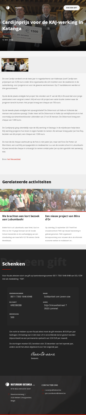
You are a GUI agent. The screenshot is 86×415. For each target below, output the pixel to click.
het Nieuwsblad (13, 159)
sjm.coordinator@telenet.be (55, 393)
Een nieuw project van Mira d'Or (62, 217)
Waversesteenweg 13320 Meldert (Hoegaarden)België (21, 397)
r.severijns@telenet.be (53, 390)
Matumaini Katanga (9, 8)
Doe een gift (71, 8)
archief (18, 8)
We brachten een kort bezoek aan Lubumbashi (20, 217)
